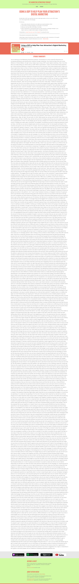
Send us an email (30, 567)
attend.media (45, 38)
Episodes (41, 6)
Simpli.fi (38, 32)
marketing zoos (30, 580)
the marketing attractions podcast (39, 2)
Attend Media (42, 574)
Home (37, 6)
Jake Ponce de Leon (30, 32)
